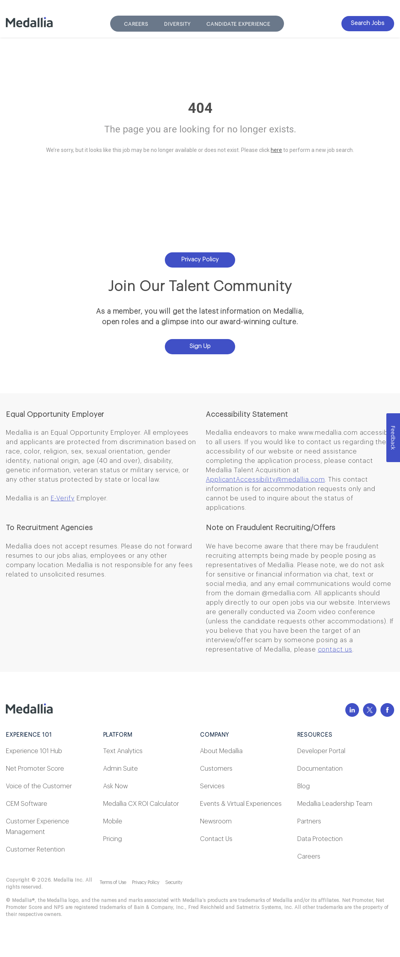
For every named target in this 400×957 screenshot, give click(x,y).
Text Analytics (123, 751)
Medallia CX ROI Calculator (141, 804)
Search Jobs (367, 23)
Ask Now (115, 786)
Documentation (320, 769)
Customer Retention (35, 849)
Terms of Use (113, 882)
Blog (303, 786)
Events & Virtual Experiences (241, 804)
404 (200, 108)
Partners (309, 821)
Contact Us (216, 839)
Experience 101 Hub (34, 751)
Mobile (112, 821)
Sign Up (200, 346)
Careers (136, 24)
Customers (216, 769)
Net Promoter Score (35, 769)
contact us (335, 649)
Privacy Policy (200, 259)
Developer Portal (321, 751)
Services (212, 786)
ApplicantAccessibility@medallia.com (265, 480)
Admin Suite (120, 769)
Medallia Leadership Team (334, 804)
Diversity (177, 24)
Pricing (112, 839)
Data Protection (320, 839)
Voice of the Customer (39, 786)
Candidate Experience (238, 24)
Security (173, 882)
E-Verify (63, 498)
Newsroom (216, 821)
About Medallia (221, 751)
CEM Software (26, 804)
